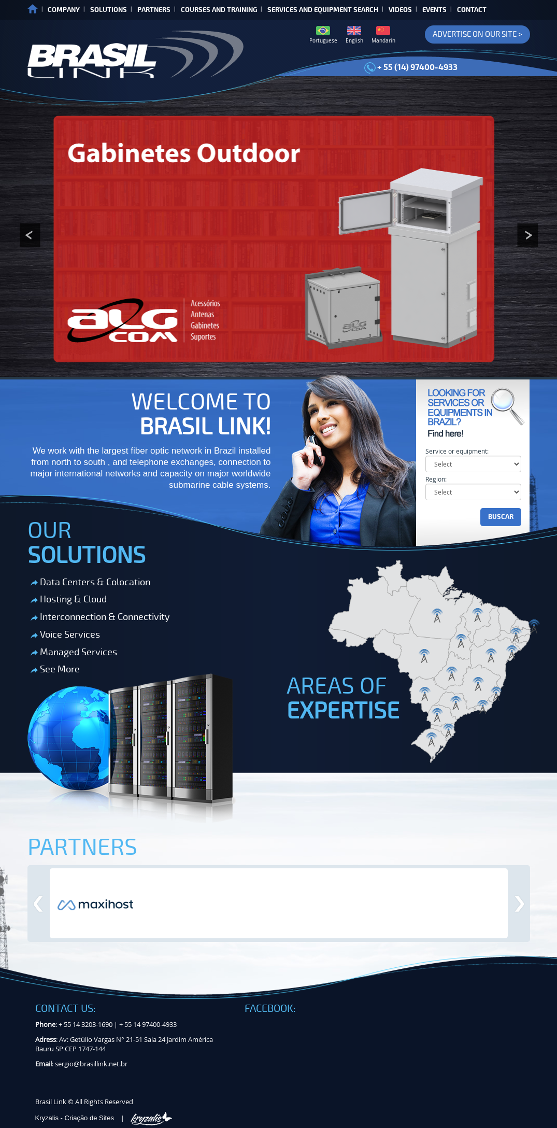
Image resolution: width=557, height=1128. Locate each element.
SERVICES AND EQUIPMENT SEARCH (322, 10)
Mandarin (383, 35)
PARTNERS (153, 10)
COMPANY (64, 10)
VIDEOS (400, 10)
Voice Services (65, 634)
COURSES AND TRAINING (219, 10)
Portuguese (323, 35)
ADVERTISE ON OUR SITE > (477, 34)
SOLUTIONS (108, 10)
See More (55, 669)
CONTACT (472, 10)
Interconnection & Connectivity (100, 617)
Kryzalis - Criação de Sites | (104, 1118)
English (354, 35)
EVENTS (434, 10)
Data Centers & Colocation (90, 582)
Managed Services (74, 652)
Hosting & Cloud (69, 599)
